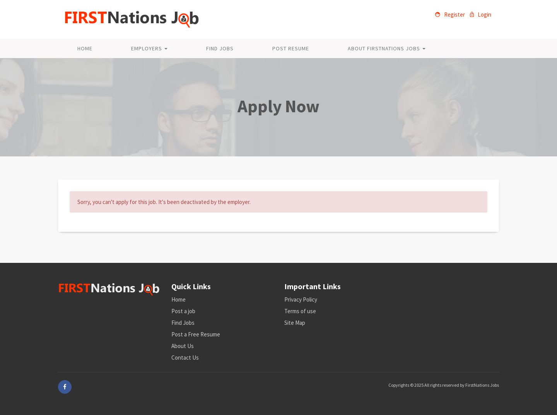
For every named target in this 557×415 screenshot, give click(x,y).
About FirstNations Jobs (386, 48)
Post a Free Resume (195, 334)
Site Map (294, 322)
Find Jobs (220, 48)
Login (480, 14)
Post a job (183, 311)
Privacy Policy (300, 299)
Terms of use (300, 311)
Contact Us (185, 357)
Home (84, 48)
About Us (182, 346)
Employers (149, 48)
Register (450, 14)
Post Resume (290, 48)
